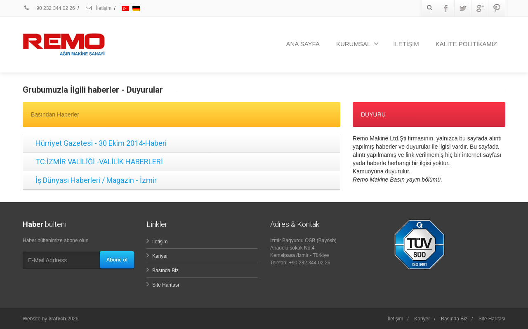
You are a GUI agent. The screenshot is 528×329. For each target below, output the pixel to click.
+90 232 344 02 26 (49, 8)
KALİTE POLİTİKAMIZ (466, 43)
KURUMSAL (357, 43)
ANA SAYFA (302, 43)
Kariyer (160, 256)
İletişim (98, 8)
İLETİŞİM (406, 43)
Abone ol (116, 260)
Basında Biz (165, 270)
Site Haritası (165, 285)
